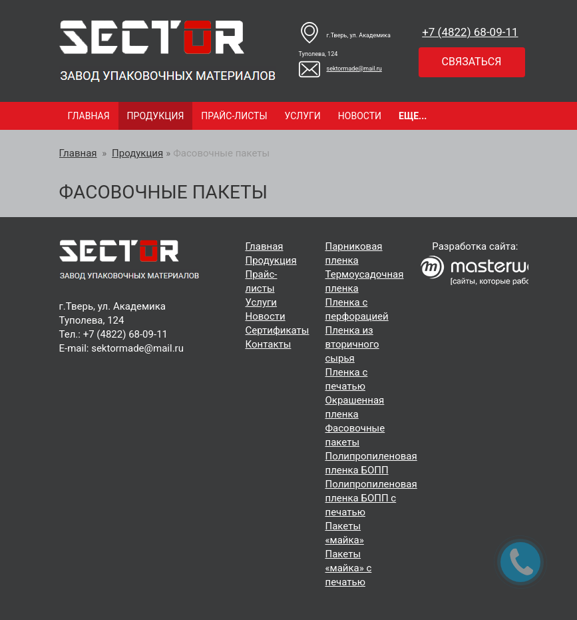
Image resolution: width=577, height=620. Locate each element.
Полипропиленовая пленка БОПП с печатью (371, 498)
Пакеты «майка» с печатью (348, 568)
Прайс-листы (234, 116)
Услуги (303, 116)
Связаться (472, 61)
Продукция (155, 116)
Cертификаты (277, 330)
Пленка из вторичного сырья (352, 344)
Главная (89, 116)
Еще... (413, 116)
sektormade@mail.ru (340, 68)
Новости (359, 116)
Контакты (268, 344)
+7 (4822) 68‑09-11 (470, 32)
